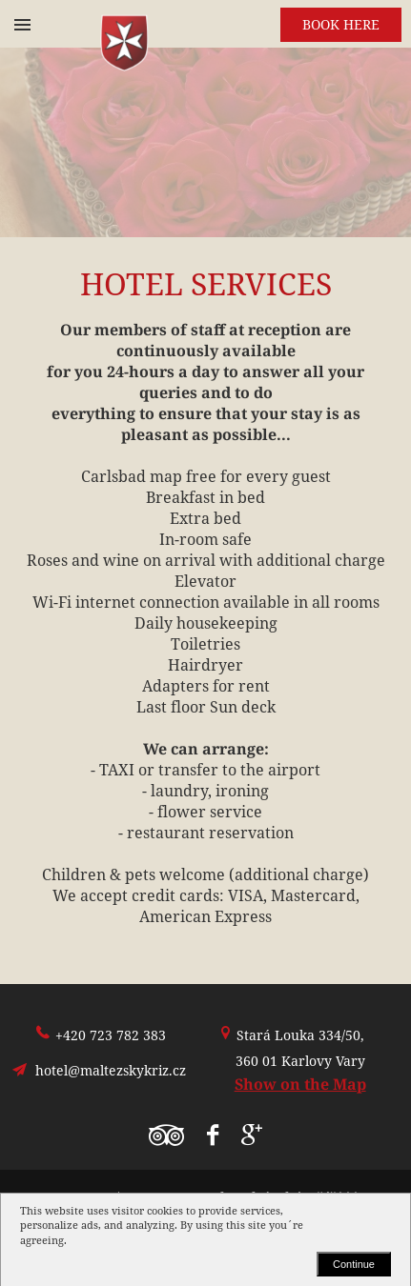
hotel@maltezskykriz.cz (110, 1070)
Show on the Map (300, 1084)
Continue (354, 1264)
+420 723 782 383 (110, 1035)
